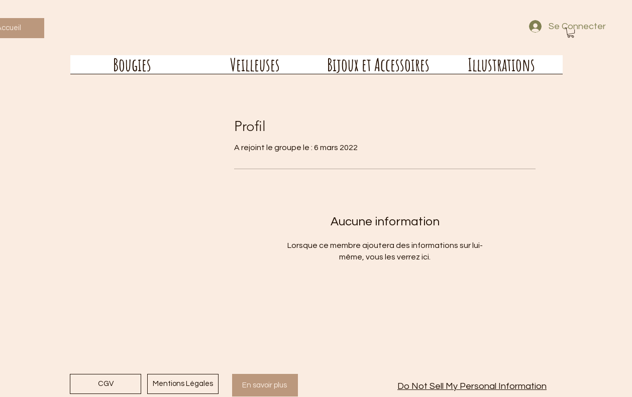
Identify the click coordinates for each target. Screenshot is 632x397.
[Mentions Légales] (183, 384)
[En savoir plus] (265, 385)
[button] (571, 33)
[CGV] (105, 384)
